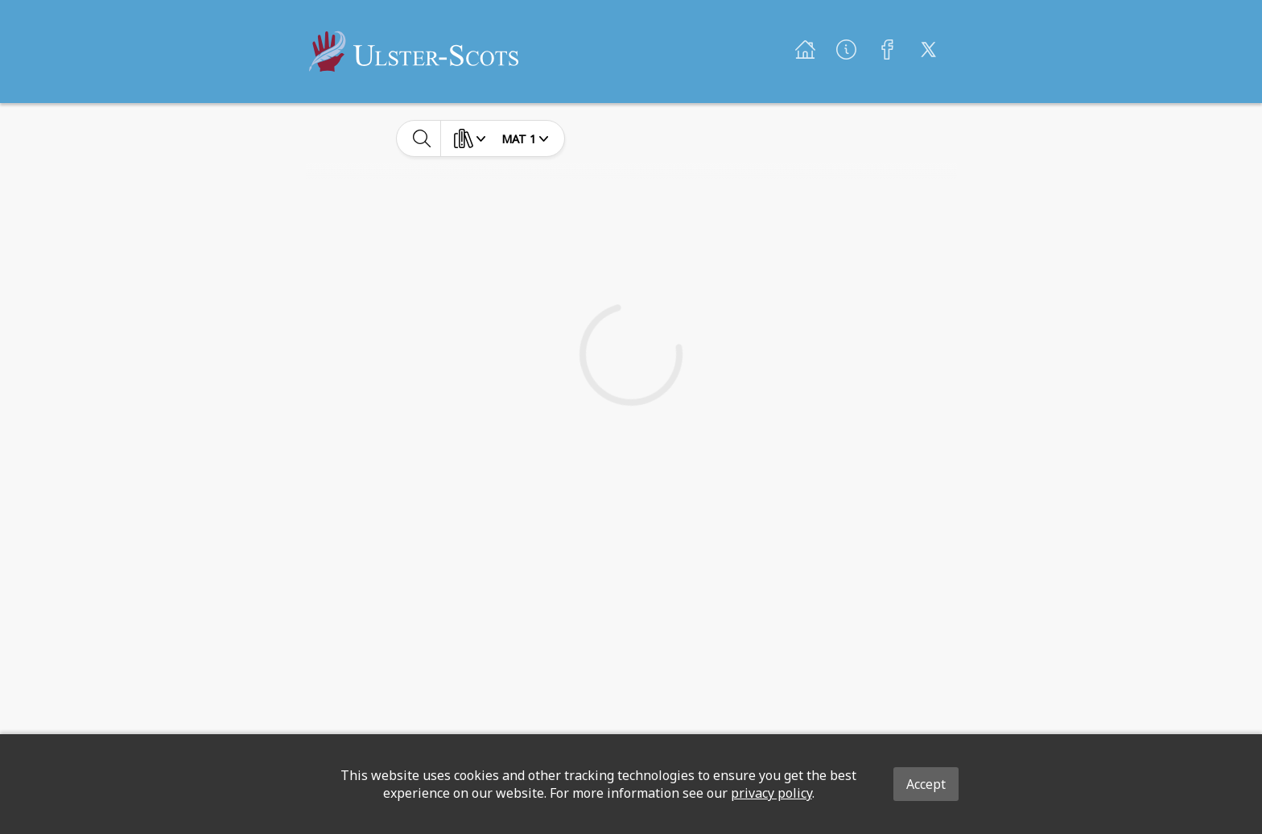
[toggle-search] (422, 138)
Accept (926, 784)
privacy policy (771, 793)
